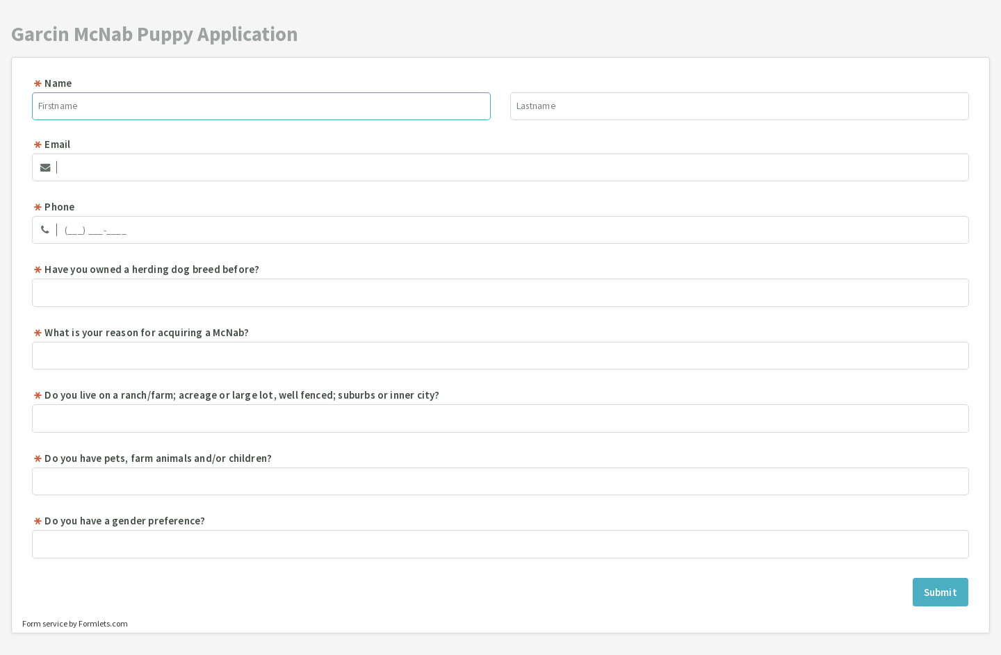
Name (52, 83)
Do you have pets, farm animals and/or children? (152, 458)
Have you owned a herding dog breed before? (146, 269)
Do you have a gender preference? (119, 520)
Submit (940, 592)
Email (51, 144)
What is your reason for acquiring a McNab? (141, 332)
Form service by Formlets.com (75, 623)
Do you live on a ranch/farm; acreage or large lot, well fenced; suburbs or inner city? (236, 394)
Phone (53, 206)
